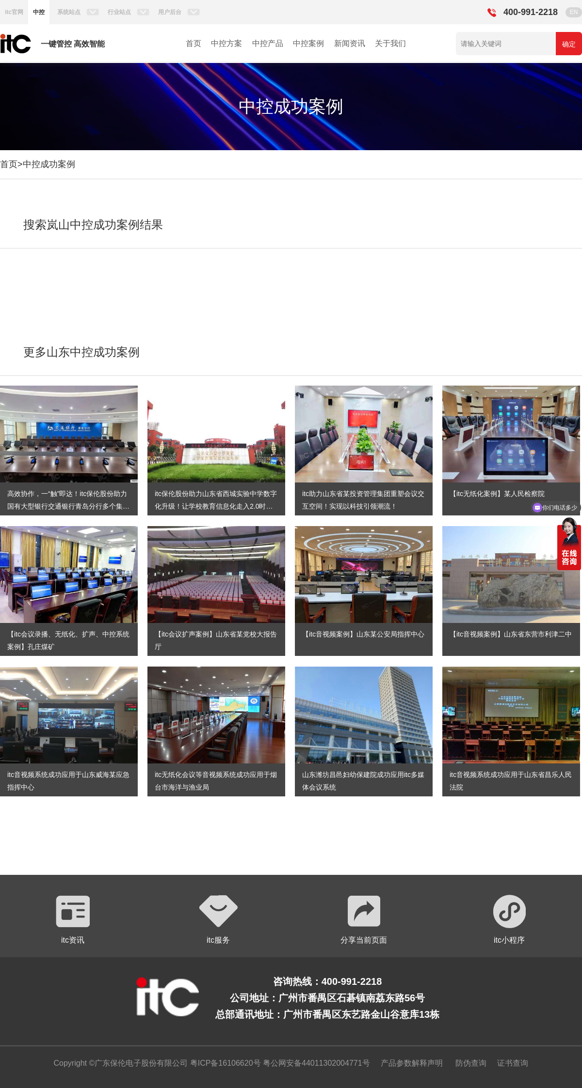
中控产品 (267, 43)
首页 (193, 43)
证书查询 (512, 1063)
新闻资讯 (349, 43)
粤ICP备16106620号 (224, 1063)
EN (574, 12)
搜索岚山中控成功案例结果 (93, 224)
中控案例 (308, 43)
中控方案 (226, 43)
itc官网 (14, 12)
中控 (39, 12)
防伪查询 (470, 1063)
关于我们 (390, 43)
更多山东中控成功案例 (81, 351)
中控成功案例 (49, 164)
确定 (569, 44)
